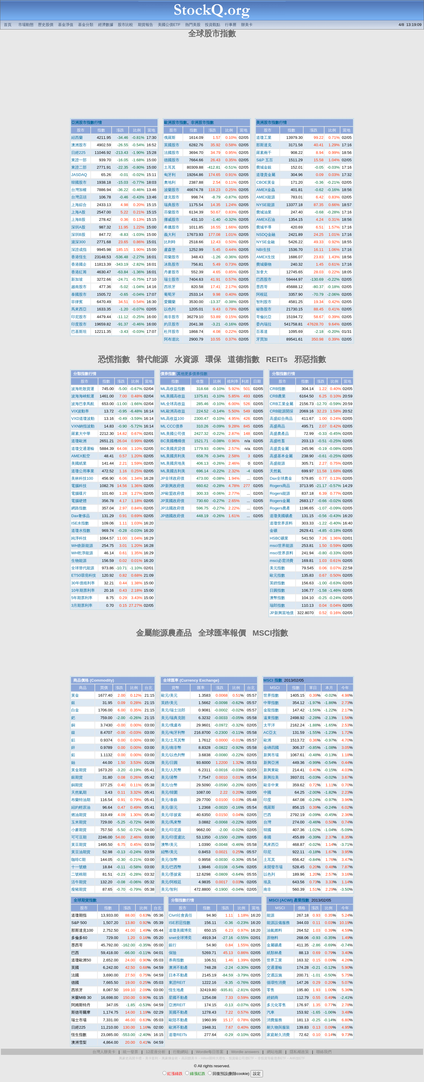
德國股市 (171, 160)
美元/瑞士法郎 (173, 710)
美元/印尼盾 (171, 830)
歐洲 (267, 740)
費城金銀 (263, 167)
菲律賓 (77, 302)
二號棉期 (79, 874)
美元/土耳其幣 (173, 740)
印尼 (267, 852)
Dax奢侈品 (80, 516)
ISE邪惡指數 (179, 922)
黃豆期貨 (79, 844)
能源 (270, 915)
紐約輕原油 (80, 807)
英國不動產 (178, 1012)
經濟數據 (105, 24)
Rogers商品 (280, 486)
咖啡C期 (78, 859)
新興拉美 (271, 777)
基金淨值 (65, 24)
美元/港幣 (169, 777)
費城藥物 (263, 264)
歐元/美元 (169, 695)
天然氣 (275, 471)
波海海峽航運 (82, 396)
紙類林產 (274, 953)
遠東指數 (271, 718)
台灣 (267, 822)
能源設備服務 (278, 922)
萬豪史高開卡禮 (130, 1058)
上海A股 (78, 212)
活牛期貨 (79, 882)
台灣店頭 (79, 197)
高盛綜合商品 (281, 418)
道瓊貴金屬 (265, 174)
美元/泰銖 (169, 799)
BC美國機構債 (172, 441)
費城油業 (263, 212)
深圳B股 (78, 234)
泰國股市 (79, 294)
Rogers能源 (280, 493)
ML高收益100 (172, 418)
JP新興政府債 (172, 486)
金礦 (273, 530)
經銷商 (272, 997)
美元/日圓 (169, 762)
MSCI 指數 (273, 680)
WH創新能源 (82, 545)
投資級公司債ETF (241, 1058)
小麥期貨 (79, 830)
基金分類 (85, 24)
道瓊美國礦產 (281, 516)
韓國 (267, 830)
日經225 (78, 152)
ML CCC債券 (171, 426)
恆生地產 (176, 990)
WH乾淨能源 (82, 553)
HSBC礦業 (279, 538)
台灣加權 (79, 190)
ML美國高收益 (172, 396)
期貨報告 (145, 24)
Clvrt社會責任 (180, 915)
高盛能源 (277, 463)
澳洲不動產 (178, 967)
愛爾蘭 (169, 302)
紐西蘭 (77, 137)
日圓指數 (277, 590)
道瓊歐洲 (79, 441)
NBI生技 (263, 249)
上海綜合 (79, 205)
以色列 (169, 309)
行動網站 (180, 1052)
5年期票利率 (81, 598)
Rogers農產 (280, 508)
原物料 (272, 937)
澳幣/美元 (169, 844)
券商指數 (176, 960)
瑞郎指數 (277, 605)
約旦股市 (171, 324)
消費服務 (274, 1020)
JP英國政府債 (172, 501)
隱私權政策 (299, 1052)
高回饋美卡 (189, 1058)
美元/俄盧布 (171, 725)
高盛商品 (277, 426)
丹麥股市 (171, 272)
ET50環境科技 (83, 575)
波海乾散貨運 (82, 389)
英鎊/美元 (169, 702)
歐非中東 (271, 785)
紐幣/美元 (169, 852)
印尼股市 (79, 317)
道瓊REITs (178, 1034)
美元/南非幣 (171, 747)
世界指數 (271, 695)
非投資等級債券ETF (272, 1058)
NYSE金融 (265, 242)
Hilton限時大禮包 (213, 1058)
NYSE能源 (265, 205)
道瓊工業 (263, 137)
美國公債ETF (169, 24)
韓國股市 (79, 182)
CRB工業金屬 (281, 404)
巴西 (267, 815)
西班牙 (169, 287)
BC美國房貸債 (172, 448)
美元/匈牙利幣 (173, 732)
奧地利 (169, 182)
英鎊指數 (277, 583)
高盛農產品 (279, 433)
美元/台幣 (169, 785)
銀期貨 (77, 777)
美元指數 (277, 568)
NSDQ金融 (265, 234)
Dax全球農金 (281, 478)
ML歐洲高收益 (172, 411)
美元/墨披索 (171, 874)
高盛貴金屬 (279, 448)
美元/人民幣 (171, 770)
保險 (172, 953)
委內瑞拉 (263, 324)
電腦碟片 (79, 493)
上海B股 (78, 219)
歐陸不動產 (178, 1020)
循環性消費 (276, 982)
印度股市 (79, 324)
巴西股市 (263, 279)
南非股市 (171, 317)
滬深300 (78, 242)
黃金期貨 (79, 770)
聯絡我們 (324, 1052)
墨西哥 (262, 287)
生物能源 (79, 560)
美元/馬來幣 (171, 822)
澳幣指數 (277, 598)
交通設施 (274, 975)
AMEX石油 (265, 219)
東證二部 (79, 167)
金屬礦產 (274, 945)
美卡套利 (151, 1058)
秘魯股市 (263, 309)
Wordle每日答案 (209, 1052)
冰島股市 (171, 264)
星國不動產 (178, 997)
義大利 (169, 234)
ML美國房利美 (172, 456)
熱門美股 (193, 24)
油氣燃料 (274, 930)
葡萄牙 (169, 294)
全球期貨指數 (85, 900)
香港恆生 (79, 257)
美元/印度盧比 (173, 837)
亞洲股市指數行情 (86, 122)
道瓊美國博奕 (180, 930)
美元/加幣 (169, 859)
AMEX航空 (80, 456)
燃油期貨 (79, 815)
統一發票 (130, 1052)
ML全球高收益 (172, 404)
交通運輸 (274, 967)
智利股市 (263, 302)
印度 (267, 799)
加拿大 (262, 272)
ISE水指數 (80, 523)
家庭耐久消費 (278, 1034)
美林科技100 (82, 478)
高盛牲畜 (277, 441)
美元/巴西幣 (171, 867)
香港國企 (79, 264)
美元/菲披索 (171, 815)
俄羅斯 (169, 137)
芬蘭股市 (171, 212)
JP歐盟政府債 (172, 493)
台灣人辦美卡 (103, 1052)
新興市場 (271, 755)
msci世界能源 (281, 545)
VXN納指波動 (83, 426)
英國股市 (171, 145)
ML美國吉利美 (172, 471)
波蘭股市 (171, 190)
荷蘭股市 (171, 257)
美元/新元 (169, 807)
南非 (267, 889)
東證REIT (177, 982)
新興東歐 (271, 770)
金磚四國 (271, 747)
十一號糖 (79, 867)
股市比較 (125, 24)
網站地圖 (274, 1052)
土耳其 (169, 167)
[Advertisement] (212, 79)
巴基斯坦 (79, 331)
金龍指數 (271, 710)
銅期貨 (77, 785)
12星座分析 (155, 1052)
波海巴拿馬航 (82, 404)
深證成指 (79, 249)
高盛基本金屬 (281, 456)
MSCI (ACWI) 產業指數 (289, 900)
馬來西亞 (79, 309)
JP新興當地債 (282, 613)
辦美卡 (247, 24)
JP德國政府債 (172, 516)
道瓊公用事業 (82, 471)
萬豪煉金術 (170, 1058)
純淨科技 (79, 538)
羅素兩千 (263, 152)
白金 (75, 710)
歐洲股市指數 (175, 122)
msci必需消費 (281, 560)
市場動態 (26, 24)
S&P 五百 (264, 160)
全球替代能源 (82, 568)
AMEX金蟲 (265, 190)
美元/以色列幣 (173, 755)
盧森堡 (169, 249)
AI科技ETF (297, 1058)
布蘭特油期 (80, 799)
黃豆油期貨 (80, 852)
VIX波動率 (80, 411)
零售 (270, 990)
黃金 (75, 695)
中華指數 (271, 702)
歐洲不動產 (178, 1027)
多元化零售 (276, 1005)
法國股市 (171, 152)
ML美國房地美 (172, 463)
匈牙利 (169, 174)
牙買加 (262, 339)
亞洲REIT (177, 1005)
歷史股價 (45, 24)
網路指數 (79, 508)
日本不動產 (178, 975)
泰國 (267, 837)
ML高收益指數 (172, 389)
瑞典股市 (171, 205)
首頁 (7, 24)
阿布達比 (171, 339)
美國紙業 (79, 463)
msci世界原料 (281, 553)
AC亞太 (270, 732)
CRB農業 (278, 396)
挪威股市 (171, 219)
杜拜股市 (171, 331)
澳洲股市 (79, 145)
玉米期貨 (79, 822)
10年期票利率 (83, 590)
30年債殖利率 (83, 583)
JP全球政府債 (172, 478)
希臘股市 (171, 227)
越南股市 (79, 287)
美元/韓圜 (169, 792)
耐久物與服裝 (278, 1027)
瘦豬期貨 (79, 889)
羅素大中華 (80, 433)
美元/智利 (169, 889)
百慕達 (262, 331)
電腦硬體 (79, 501)
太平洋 (269, 725)
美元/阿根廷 (171, 882)
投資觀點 (212, 24)
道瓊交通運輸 (82, 448)
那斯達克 (263, 145)
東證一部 (79, 160)
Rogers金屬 (280, 501)
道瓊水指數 (80, 530)
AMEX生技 (265, 257)
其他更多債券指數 (192, 373)
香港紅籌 (79, 272)
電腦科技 (79, 486)
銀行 (172, 945)
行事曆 (230, 24)
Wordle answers (245, 1052)
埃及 (267, 882)
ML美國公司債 (172, 433)
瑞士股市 (171, 279)
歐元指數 (277, 575)
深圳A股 (78, 227)
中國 (267, 792)
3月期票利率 (81, 605)
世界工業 (274, 960)
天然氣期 (79, 792)
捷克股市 (171, 197)
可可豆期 (79, 837)
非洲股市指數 (202, 122)
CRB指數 (278, 389)
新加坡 (77, 279)
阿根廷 (262, 294)
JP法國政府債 (172, 508)
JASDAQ (79, 174)
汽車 (270, 1012)
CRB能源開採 (281, 411)
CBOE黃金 (265, 182)
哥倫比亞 (263, 317)
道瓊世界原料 (281, 523)
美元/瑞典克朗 (173, 718)
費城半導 (263, 227)
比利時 (169, 242)
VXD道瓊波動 (83, 418)
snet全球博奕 (180, 937)
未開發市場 (273, 867)
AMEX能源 (265, 197)
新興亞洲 (271, 762)
